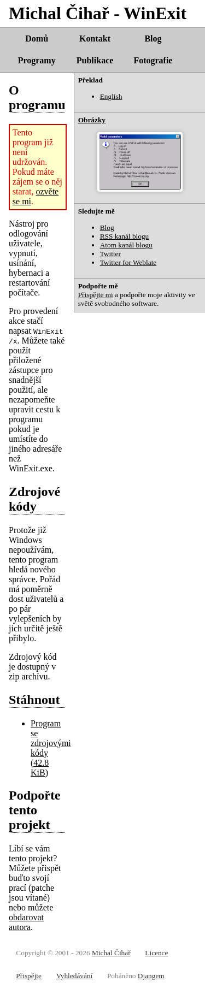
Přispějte (29, 976)
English (111, 96)
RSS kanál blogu (124, 236)
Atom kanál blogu (126, 245)
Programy (37, 60)
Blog (152, 38)
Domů (36, 38)
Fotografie (152, 60)
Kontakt (94, 38)
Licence (156, 953)
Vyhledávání (74, 976)
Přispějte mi (95, 295)
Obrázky (92, 120)
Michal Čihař (111, 953)
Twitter (110, 254)
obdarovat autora (26, 922)
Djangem (151, 976)
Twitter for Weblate (128, 262)
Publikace (95, 60)
